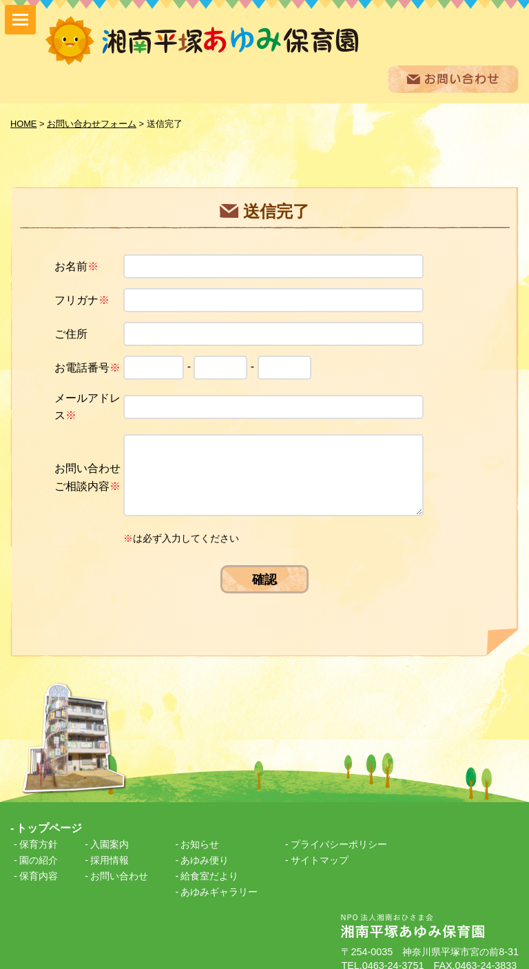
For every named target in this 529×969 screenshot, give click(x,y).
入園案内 (109, 833)
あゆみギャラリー (219, 881)
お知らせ (199, 833)
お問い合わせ (119, 865)
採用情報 (109, 849)
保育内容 (38, 865)
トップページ (49, 817)
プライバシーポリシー (339, 833)
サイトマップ (320, 849)
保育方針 (38, 833)
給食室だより (209, 865)
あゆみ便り (204, 849)
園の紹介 (38, 849)
